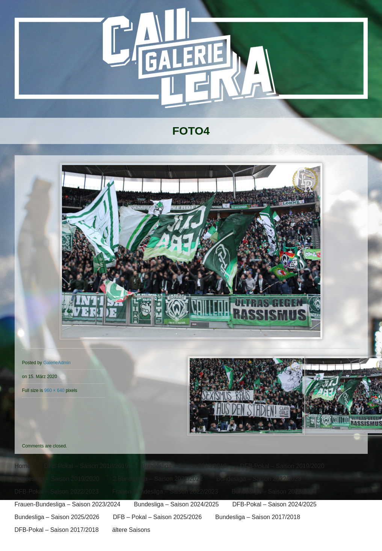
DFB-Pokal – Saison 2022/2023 (57, 491)
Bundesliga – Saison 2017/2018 (257, 517)
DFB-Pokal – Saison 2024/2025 (274, 504)
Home (23, 466)
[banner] (191, 63)
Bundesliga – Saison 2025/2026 (57, 517)
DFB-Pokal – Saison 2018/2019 (86, 466)
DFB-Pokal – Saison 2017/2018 (57, 530)
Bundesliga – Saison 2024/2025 (176, 504)
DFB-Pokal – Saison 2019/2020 (282, 466)
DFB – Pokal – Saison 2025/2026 (157, 517)
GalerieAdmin (57, 362)
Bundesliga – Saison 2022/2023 (258, 479)
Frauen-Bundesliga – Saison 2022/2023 (165, 491)
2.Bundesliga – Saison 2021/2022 (157, 479)
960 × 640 (54, 390)
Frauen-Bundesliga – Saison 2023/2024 (68, 504)
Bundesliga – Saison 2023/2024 (274, 491)
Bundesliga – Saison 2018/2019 (184, 466)
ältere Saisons (131, 530)
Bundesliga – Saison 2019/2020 (57, 479)
